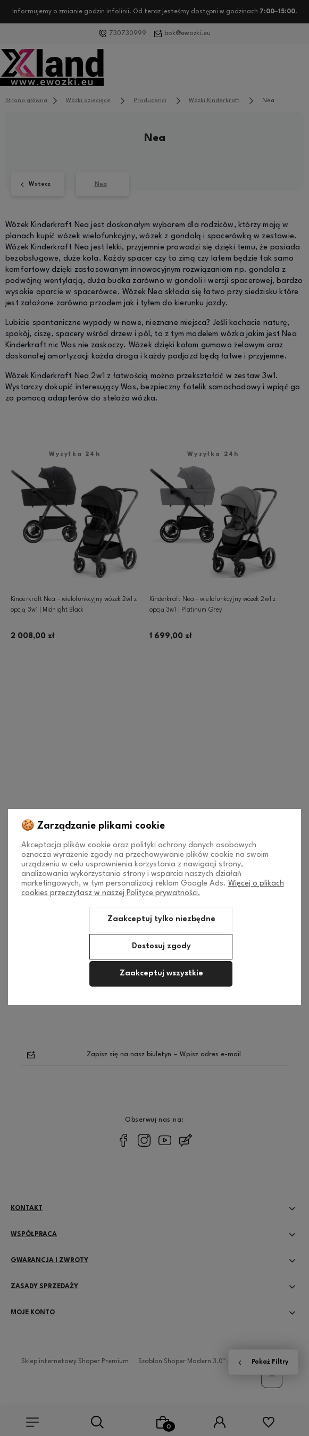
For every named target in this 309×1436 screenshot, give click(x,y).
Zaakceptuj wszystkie (161, 974)
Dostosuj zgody (161, 946)
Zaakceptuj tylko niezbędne (161, 919)
